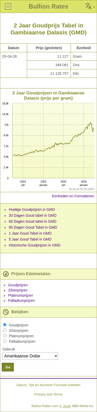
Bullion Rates (48, 6)
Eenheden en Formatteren (73, 196)
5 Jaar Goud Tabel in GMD (30, 239)
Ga (7, 367)
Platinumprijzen (20, 295)
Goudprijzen (18, 285)
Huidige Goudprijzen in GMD (32, 209)
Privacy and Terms (48, 394)
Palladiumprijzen (21, 300)
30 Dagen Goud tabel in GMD (32, 215)
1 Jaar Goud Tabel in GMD (30, 233)
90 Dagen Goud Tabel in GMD (33, 227)
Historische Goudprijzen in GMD (35, 245)
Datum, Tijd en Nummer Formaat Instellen (48, 385)
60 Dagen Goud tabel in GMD (32, 221)
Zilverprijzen (17, 290)
